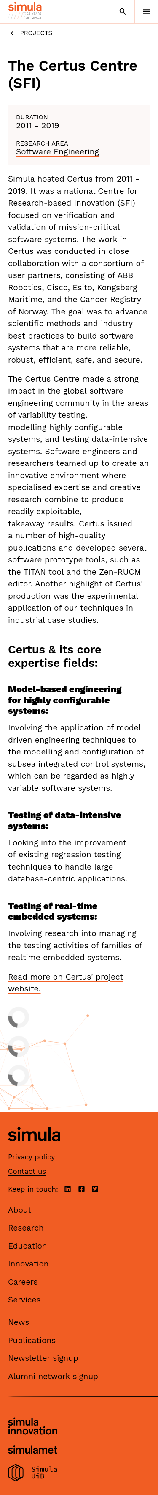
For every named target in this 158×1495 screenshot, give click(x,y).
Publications (32, 1340)
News (18, 1322)
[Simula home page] (34, 1148)
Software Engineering (57, 152)
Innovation (28, 1264)
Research (26, 1228)
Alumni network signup (53, 1376)
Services (24, 1300)
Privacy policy (31, 1157)
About (20, 1210)
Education (27, 1246)
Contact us (27, 1171)
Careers (23, 1282)
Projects (30, 33)
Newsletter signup (43, 1358)
